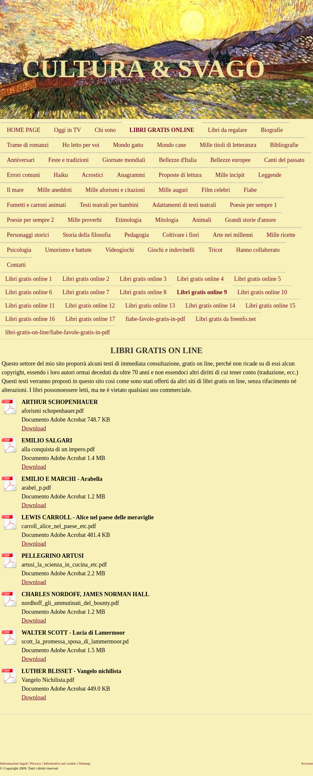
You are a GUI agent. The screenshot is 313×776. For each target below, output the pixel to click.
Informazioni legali (14, 763)
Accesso (307, 763)
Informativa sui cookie (60, 763)
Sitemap (84, 763)
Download (34, 428)
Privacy (35, 763)
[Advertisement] (120, 732)
